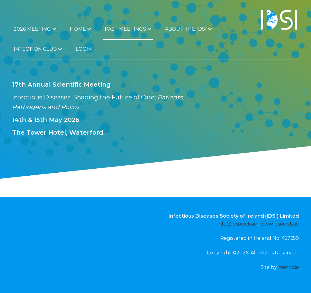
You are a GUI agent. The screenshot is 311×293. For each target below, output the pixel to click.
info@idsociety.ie (237, 224)
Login (84, 49)
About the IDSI (188, 29)
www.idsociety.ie (279, 224)
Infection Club (38, 49)
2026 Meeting (35, 29)
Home (80, 29)
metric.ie (288, 267)
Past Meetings (128, 29)
